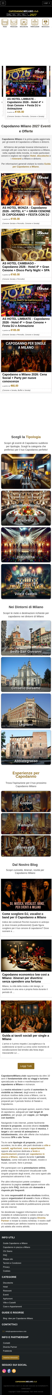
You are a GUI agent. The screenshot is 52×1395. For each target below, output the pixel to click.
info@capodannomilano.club (16, 1331)
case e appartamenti (34, 1148)
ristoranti (17, 158)
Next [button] (46, 82)
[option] (26, 93)
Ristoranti (7, 1291)
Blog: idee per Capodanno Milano (18, 1318)
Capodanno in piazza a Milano (16, 1247)
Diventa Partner (10, 1347)
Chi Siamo (7, 1251)
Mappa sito (8, 1259)
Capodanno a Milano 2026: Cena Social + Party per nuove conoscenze (26, 102)
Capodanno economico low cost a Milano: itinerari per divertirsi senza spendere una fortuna (25, 978)
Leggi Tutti (26, 1066)
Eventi (6, 1295)
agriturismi (16, 1148)
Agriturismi (8, 1299)
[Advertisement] (26, 46)
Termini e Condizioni (12, 1263)
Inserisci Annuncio (10, 1358)
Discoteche (8, 1283)
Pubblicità (7, 1351)
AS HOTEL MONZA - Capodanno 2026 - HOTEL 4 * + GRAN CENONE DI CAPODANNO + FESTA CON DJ (26, 211)
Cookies (6, 1271)
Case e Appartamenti (12, 1307)
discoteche (43, 156)
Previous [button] (6, 82)
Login (47, 3)
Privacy (6, 1267)
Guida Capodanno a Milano (15, 1243)
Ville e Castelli (9, 1303)
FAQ (5, 1255)
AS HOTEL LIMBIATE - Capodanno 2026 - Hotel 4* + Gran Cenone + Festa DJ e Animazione (26, 322)
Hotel (33, 156)
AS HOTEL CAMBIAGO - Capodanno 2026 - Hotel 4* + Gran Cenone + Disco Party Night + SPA (26, 267)
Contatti (6, 1343)
